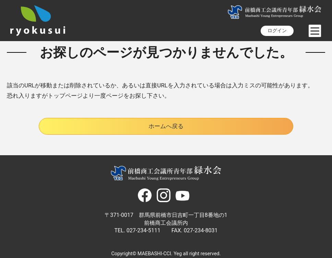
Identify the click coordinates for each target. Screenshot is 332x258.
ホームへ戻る (166, 126)
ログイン (277, 31)
